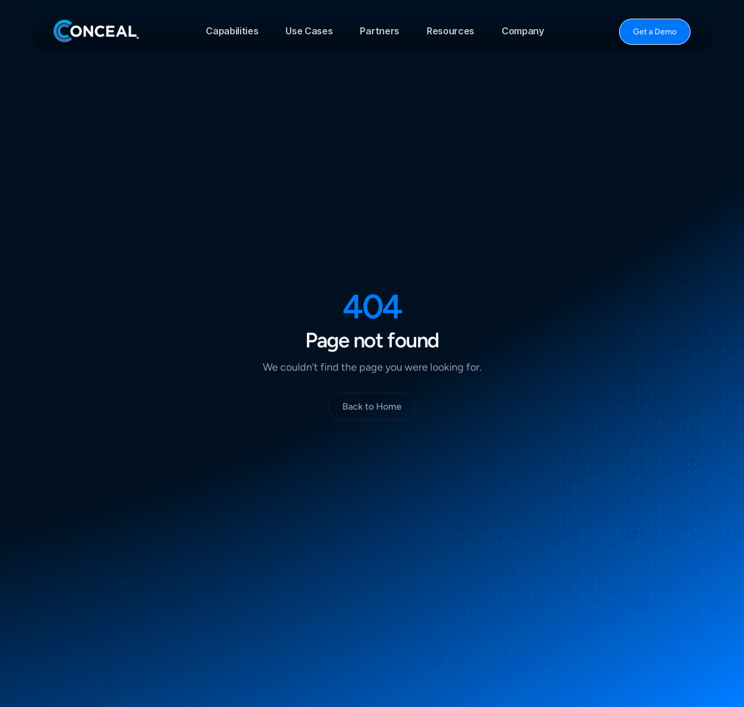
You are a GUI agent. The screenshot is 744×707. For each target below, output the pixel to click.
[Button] (655, 32)
